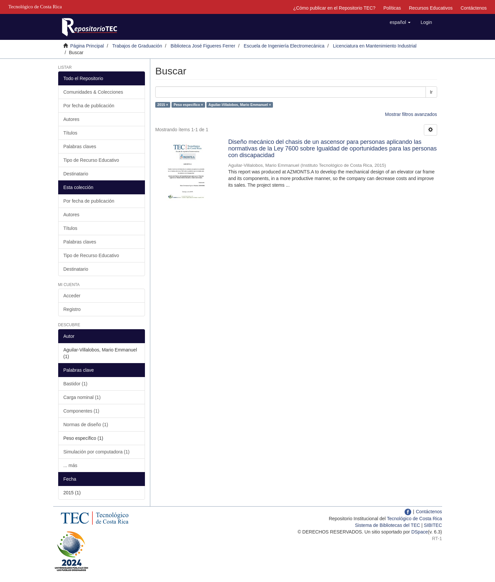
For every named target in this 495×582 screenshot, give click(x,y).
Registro (72, 309)
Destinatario (75, 173)
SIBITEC (433, 525)
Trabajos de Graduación (137, 45)
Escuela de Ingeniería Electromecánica (284, 45)
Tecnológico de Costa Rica (414, 518)
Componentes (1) (81, 411)
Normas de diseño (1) (85, 424)
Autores (71, 119)
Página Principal (87, 45)
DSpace (419, 531)
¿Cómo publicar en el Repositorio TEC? (334, 8)
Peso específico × (188, 105)
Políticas (392, 8)
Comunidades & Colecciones (93, 92)
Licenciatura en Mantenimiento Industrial (374, 45)
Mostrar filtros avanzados (411, 114)
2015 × (162, 105)
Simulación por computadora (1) (96, 451)
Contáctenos (473, 8)
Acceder (71, 295)
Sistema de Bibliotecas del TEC (387, 525)
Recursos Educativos (431, 8)
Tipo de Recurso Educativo (91, 160)
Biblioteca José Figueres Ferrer (203, 45)
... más (70, 465)
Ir (431, 92)
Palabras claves (79, 146)
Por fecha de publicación (88, 105)
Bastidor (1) (75, 383)
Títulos (70, 133)
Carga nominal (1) (82, 397)
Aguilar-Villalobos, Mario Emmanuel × (239, 105)
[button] (400, 22)
